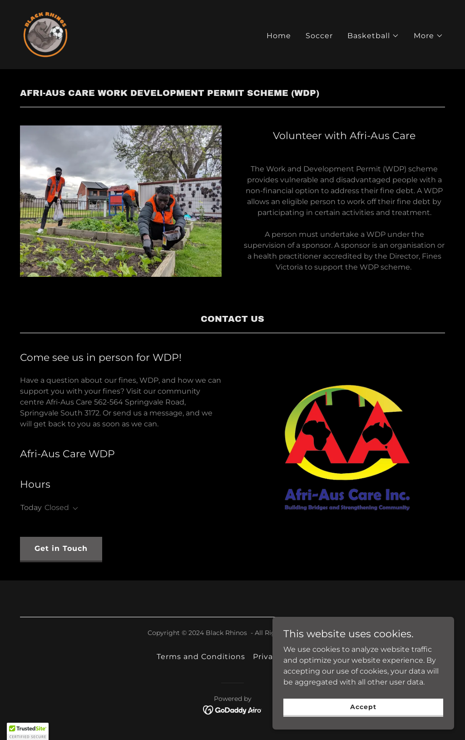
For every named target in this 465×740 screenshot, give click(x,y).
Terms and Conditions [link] (201, 656)
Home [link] (279, 35)
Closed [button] (57, 507)
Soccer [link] (319, 35)
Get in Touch (61, 548)
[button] (373, 35)
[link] (45, 34)
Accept (363, 706)
